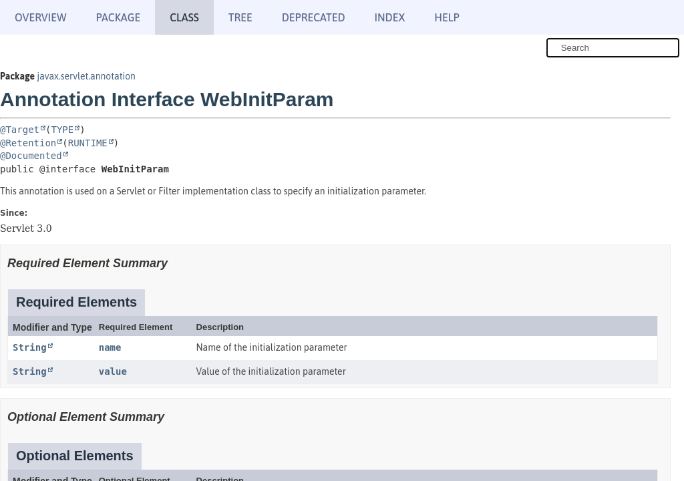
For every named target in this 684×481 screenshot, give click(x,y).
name (110, 347)
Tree (240, 17)
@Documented (31, 155)
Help (446, 17)
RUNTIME (88, 143)
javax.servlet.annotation (86, 76)
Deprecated (313, 17)
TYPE (62, 129)
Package (118, 17)
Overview (40, 17)
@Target (19, 129)
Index (390, 17)
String (30, 347)
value (113, 371)
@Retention (28, 143)
